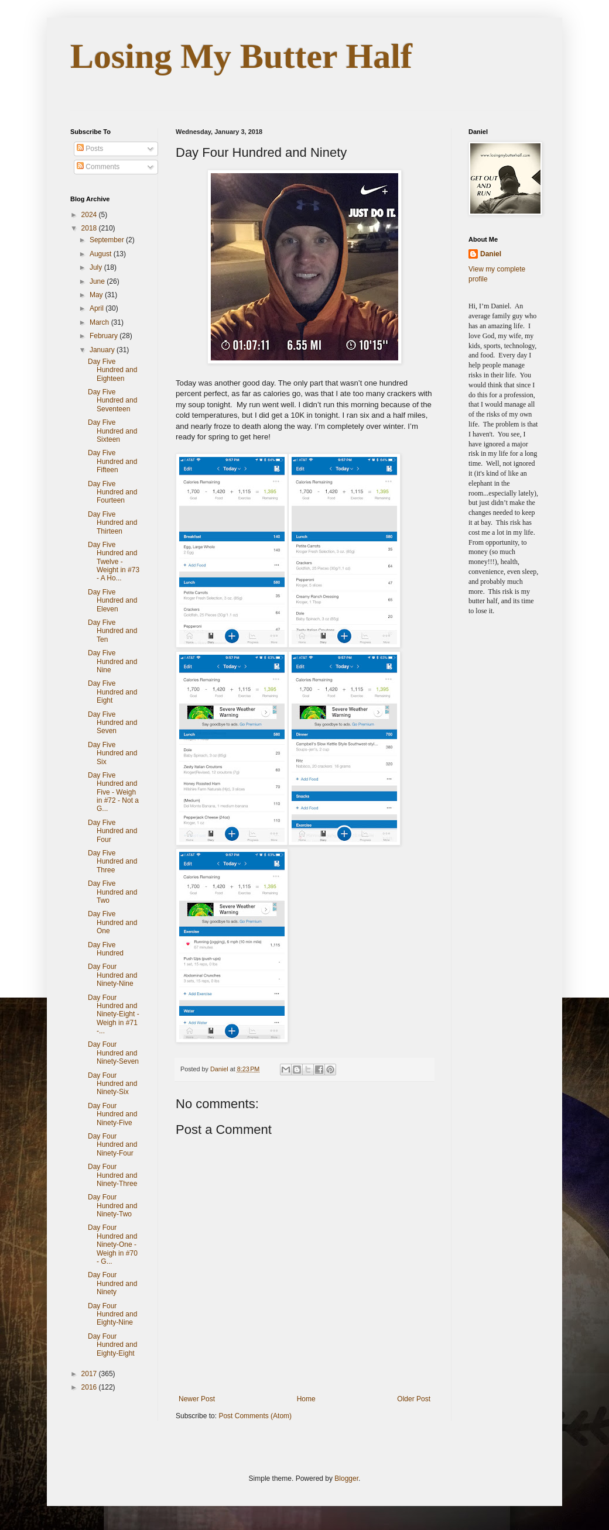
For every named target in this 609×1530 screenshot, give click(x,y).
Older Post (413, 1399)
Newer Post (197, 1399)
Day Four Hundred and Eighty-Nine (112, 1314)
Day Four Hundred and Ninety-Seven (113, 1052)
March (100, 322)
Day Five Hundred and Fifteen (112, 461)
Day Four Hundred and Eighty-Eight (112, 1344)
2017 (90, 1374)
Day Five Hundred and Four (112, 831)
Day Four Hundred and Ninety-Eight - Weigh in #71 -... (113, 1014)
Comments (98, 167)
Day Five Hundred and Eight (112, 691)
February (104, 336)
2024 (90, 215)
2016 (90, 1387)
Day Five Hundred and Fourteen (112, 492)
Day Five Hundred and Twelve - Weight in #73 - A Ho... (113, 562)
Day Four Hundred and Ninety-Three (112, 1175)
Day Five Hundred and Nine (112, 661)
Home (306, 1399)
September (108, 240)
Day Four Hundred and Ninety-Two (112, 1205)
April (97, 308)
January (103, 350)
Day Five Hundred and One (112, 922)
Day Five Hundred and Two (112, 892)
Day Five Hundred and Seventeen (112, 400)
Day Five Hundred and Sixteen (112, 430)
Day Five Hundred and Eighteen (112, 370)
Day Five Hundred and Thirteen (112, 522)
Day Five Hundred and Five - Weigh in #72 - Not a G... (113, 792)
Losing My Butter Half (241, 56)
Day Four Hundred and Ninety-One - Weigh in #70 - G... (113, 1244)
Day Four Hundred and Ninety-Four (112, 1144)
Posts (90, 149)
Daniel (490, 254)
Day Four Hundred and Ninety (112, 1283)
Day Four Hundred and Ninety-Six (112, 1083)
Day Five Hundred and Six (112, 753)
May (97, 295)
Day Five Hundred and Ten (112, 631)
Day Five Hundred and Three (112, 861)
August (102, 254)
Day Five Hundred (106, 949)
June (98, 281)
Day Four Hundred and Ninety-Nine (112, 975)
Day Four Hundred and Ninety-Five (112, 1114)
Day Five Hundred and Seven (112, 722)
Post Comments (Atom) (255, 1416)
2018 (90, 228)
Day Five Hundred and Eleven (112, 600)
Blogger (346, 1478)
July (97, 267)
